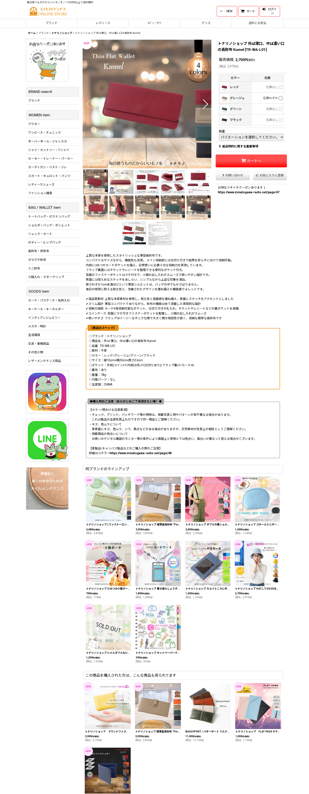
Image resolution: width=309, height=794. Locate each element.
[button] (89, 104)
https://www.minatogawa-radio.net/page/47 (248, 192)
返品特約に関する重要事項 (238, 146)
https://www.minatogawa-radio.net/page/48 (140, 453)
